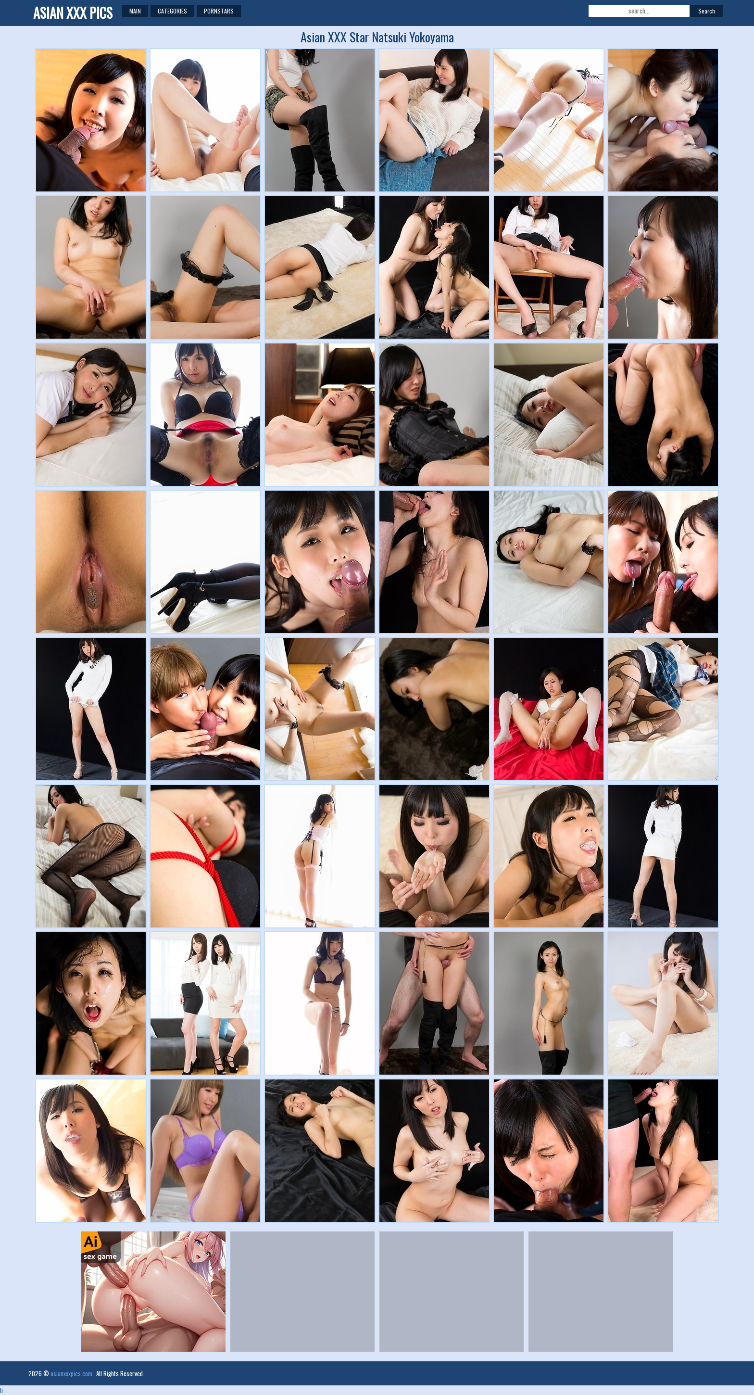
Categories (172, 11)
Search (706, 11)
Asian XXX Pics (73, 13)
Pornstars (219, 11)
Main (135, 11)
